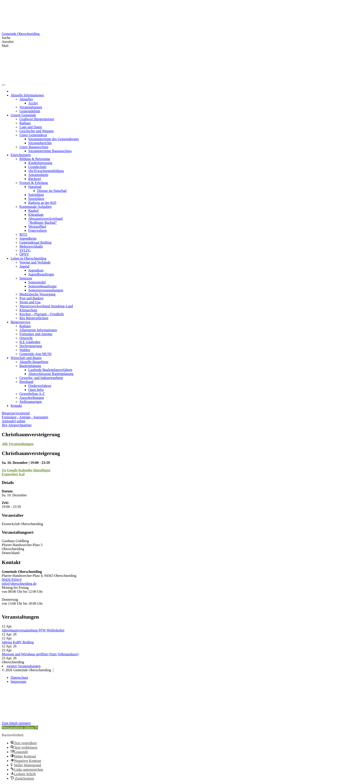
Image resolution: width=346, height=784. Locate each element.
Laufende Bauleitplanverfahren (50, 370)
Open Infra (36, 390)
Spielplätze (36, 195)
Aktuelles (26, 99)
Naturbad (34, 187)
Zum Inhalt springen (16, 723)
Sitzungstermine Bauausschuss (50, 151)
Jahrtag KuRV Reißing (18, 642)
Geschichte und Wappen (36, 131)
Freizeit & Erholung (33, 183)
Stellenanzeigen (30, 401)
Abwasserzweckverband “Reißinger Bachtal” (45, 220)
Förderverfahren (39, 386)
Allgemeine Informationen (38, 330)
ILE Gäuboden (29, 342)
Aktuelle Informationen (27, 95)
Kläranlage (36, 214)
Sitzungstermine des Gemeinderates (53, 139)
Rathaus (25, 123)
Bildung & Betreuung (34, 159)
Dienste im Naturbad (51, 191)
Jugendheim (27, 238)
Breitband (26, 382)
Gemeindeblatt (29, 111)
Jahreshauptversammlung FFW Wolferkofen (33, 630)
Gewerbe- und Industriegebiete (41, 378)
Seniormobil (37, 282)
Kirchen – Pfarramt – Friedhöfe (41, 314)
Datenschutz (19, 677)
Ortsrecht (26, 338)
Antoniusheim (38, 175)
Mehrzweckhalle (31, 246)
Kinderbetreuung (40, 163)
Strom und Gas (30, 302)
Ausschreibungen (31, 398)
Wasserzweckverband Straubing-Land (46, 306)
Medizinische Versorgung (37, 294)
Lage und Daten (30, 127)
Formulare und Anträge (35, 334)
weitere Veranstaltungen (24, 666)
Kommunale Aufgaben (35, 206)
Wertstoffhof (37, 226)
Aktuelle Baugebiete (33, 362)
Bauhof (33, 210)
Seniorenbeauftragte (42, 286)
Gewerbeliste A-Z (32, 394)
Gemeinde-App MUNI (35, 354)
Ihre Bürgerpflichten (33, 318)
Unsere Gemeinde (23, 115)
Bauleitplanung (30, 366)
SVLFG (25, 250)
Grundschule (37, 167)
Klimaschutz (28, 310)
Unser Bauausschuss (33, 147)
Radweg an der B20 (42, 203)
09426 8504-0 (11, 579)
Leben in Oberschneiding (28, 258)
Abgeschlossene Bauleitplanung (50, 374)
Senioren (25, 278)
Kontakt (16, 405)
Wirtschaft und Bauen (26, 358)
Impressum (18, 681)
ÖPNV (24, 254)
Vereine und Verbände (35, 262)
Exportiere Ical (13, 474)
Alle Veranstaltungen (18, 444)
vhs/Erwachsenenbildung (46, 171)
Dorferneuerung (30, 346)
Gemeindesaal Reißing (35, 242)
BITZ (23, 234)
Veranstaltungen (30, 107)
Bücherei (34, 179)
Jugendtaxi (35, 270)
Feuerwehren (37, 230)
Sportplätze (36, 199)
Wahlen (24, 350)
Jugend (24, 266)
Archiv (33, 103)
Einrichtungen (21, 155)
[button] (20, 727)
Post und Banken (31, 298)
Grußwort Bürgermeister (36, 119)
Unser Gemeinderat (33, 135)
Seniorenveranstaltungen (45, 290)
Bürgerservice (20, 322)
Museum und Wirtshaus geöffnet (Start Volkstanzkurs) (40, 654)
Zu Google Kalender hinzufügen (26, 470)
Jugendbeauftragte (41, 274)
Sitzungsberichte (40, 143)
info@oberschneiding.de (19, 583)
